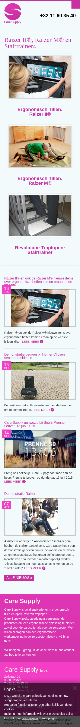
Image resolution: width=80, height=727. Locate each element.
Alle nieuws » (19, 578)
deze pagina (30, 718)
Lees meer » (32, 341)
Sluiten (74, 688)
